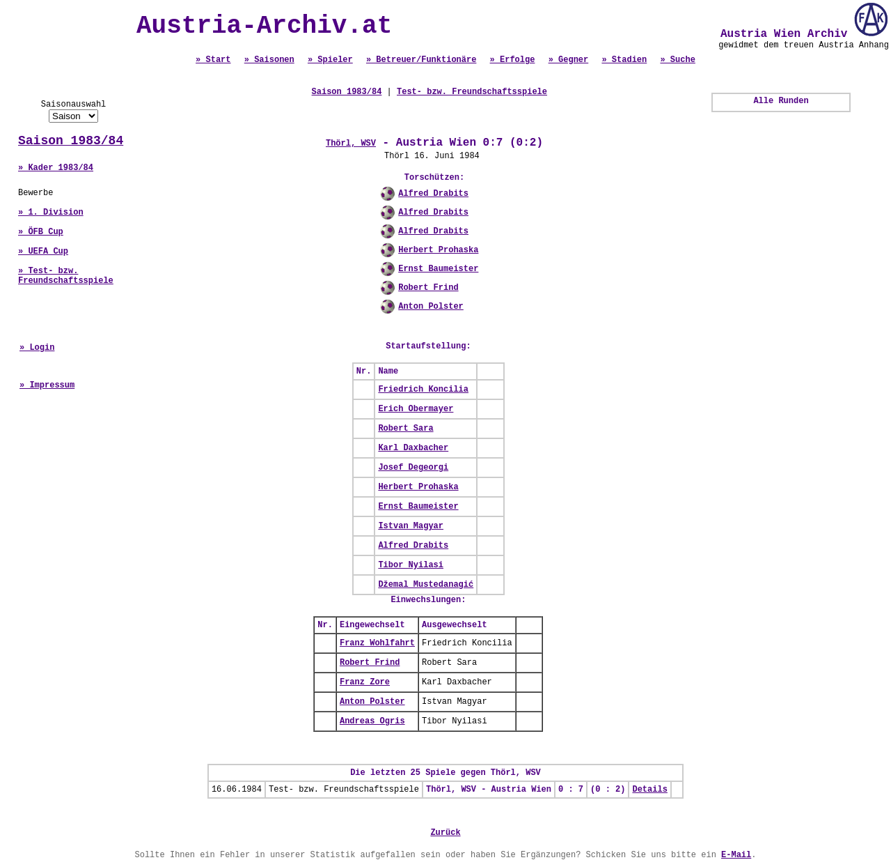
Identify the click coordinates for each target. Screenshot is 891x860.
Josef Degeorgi (413, 468)
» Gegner (569, 60)
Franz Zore (365, 682)
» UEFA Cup (43, 251)
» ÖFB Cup (40, 232)
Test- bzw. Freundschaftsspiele (472, 92)
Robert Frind (428, 288)
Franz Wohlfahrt (377, 643)
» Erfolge (512, 60)
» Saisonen (269, 60)
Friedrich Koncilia (423, 389)
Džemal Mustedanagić (425, 585)
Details (649, 789)
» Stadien (624, 60)
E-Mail (736, 855)
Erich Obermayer (415, 409)
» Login (36, 348)
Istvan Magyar (410, 526)
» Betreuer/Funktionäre (421, 60)
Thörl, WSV (351, 143)
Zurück (445, 833)
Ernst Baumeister (438, 269)
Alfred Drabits (433, 194)
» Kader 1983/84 (55, 168)
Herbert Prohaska (438, 250)
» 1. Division (51, 212)
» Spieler (330, 60)
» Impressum (46, 385)
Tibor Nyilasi (410, 565)
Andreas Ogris (372, 721)
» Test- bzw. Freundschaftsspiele (65, 276)
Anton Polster (431, 307)
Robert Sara (405, 428)
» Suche (677, 60)
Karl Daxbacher (413, 448)
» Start (213, 60)
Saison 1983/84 (70, 141)
